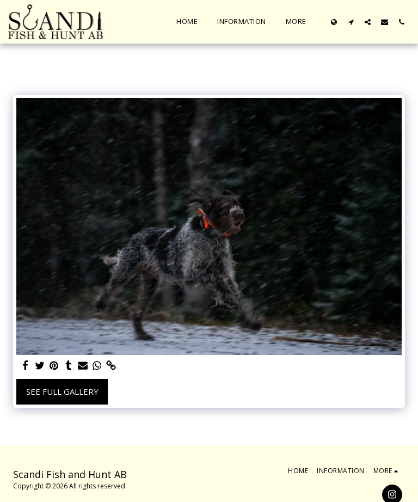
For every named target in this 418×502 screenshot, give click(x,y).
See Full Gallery (62, 391)
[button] (351, 22)
